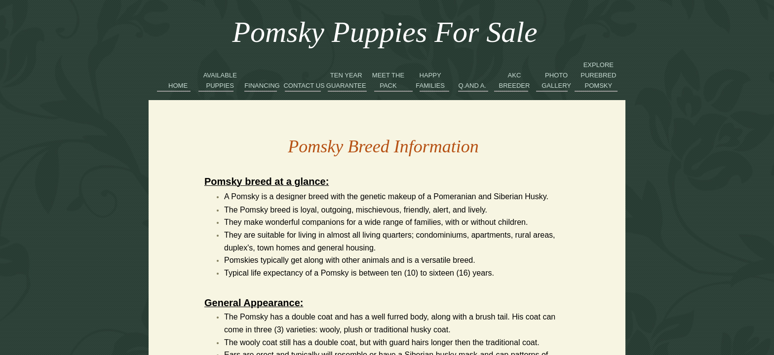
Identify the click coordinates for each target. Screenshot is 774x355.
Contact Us (303, 85)
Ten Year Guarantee (346, 80)
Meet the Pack (388, 80)
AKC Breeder (514, 80)
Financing (262, 85)
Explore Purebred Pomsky (598, 75)
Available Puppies (220, 80)
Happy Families (430, 80)
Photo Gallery (556, 80)
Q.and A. (472, 85)
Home (178, 85)
